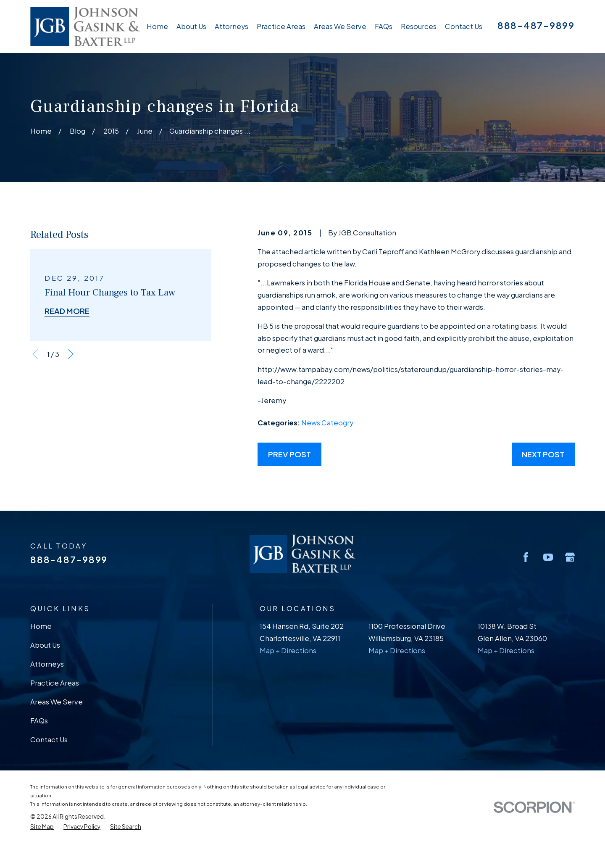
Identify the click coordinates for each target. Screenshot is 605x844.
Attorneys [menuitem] (231, 26)
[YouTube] (548, 557)
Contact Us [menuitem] (463, 26)
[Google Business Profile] (570, 557)
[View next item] (71, 354)
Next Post (543, 454)
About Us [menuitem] (191, 26)
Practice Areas (54, 682)
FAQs (39, 720)
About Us (45, 645)
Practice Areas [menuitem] (281, 26)
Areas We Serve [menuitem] (340, 26)
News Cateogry (327, 422)
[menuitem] (42, 827)
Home (41, 626)
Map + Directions (288, 650)
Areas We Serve (56, 701)
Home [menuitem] (157, 26)
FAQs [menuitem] (383, 26)
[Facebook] (526, 557)
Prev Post (289, 454)
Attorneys (47, 663)
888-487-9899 (536, 25)
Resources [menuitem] (419, 26)
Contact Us (49, 739)
